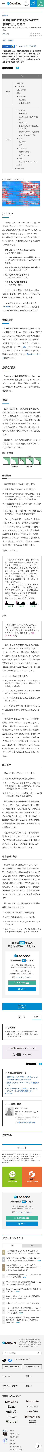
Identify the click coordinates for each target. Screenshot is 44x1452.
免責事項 (12, 1440)
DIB (24, 347)
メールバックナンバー (22, 977)
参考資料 (20, 168)
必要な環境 (21, 90)
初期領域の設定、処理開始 (29, 132)
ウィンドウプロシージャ (28, 162)
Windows (10, 40)
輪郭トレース (24, 155)
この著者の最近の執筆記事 (25, 1122)
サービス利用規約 (15, 1447)
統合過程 (22, 100)
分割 (20, 138)
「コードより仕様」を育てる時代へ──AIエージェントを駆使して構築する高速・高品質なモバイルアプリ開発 (23, 1310)
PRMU (7, 307)
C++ (4, 40)
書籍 (29, 1386)
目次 (29, 76)
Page (8, 139)
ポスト (7, 68)
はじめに (20, 83)
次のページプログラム (22, 1006)
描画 (20, 158)
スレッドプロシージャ (27, 135)
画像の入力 (23, 123)
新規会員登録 (21, 983)
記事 (29, 1376)
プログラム (21, 110)
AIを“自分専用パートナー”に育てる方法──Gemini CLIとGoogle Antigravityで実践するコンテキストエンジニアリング (23, 1267)
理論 (19, 93)
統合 (20, 145)
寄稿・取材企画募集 (12, 1367)
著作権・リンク (15, 1434)
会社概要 (12, 1443)
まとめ (19, 165)
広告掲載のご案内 (32, 1367)
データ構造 (23, 113)
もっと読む (9, 1093)
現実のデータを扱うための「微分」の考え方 (22, 1303)
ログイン (21, 989)
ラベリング (23, 148)
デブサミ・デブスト (9, 1387)
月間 (31, 1246)
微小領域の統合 (25, 103)
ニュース (7, 1376)
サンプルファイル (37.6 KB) (25, 46)
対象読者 (20, 86)
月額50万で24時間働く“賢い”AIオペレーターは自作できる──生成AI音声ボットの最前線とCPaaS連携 (23, 1320)
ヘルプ (12, 1430)
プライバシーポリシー (17, 1450)
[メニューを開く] (3, 3)
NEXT (37, 1017)
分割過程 (22, 96)
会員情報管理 (14, 1437)
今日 (12, 1246)
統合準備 (22, 142)
